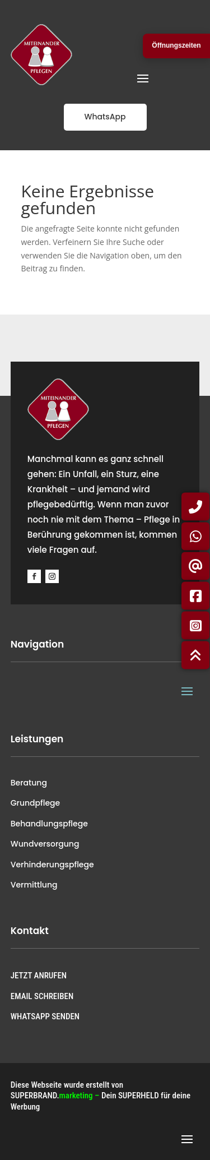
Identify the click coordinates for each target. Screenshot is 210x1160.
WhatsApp (105, 116)
